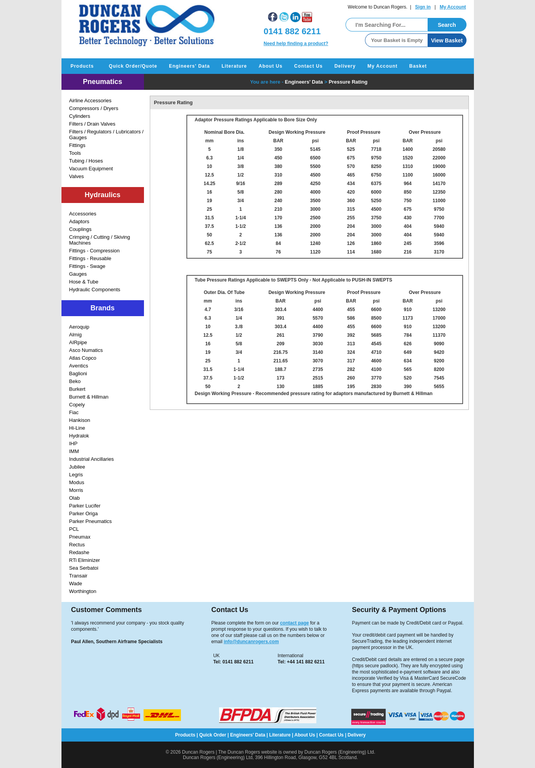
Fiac (74, 412)
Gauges (78, 274)
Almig (75, 335)
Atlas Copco (82, 358)
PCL (74, 529)
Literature (234, 66)
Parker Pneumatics (90, 521)
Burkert (77, 389)
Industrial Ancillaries (91, 459)
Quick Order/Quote (133, 66)
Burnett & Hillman (89, 397)
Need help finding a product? (296, 43)
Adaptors (79, 221)
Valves (76, 176)
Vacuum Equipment (91, 168)
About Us (270, 66)
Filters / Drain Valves (92, 124)
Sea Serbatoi (83, 568)
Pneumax (80, 537)
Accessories (82, 214)
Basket (418, 66)
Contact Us (308, 66)
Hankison (79, 420)
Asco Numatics (86, 350)
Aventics (78, 366)
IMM (74, 451)
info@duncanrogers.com (251, 641)
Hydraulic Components (95, 289)
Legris (76, 475)
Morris (76, 490)
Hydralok (79, 436)
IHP (73, 443)
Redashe (79, 552)
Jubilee (77, 467)
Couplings (80, 229)
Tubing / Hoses (86, 161)
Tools (75, 153)
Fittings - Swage (87, 266)
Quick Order (212, 735)
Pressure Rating (348, 82)
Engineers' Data (189, 66)
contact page (294, 623)
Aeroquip (79, 327)
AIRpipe (78, 342)
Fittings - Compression (94, 251)
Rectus (77, 545)
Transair (78, 576)
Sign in (423, 7)
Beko (75, 381)
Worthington (82, 591)
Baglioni (78, 373)
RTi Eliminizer (84, 560)
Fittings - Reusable (90, 258)
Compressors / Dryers (93, 108)
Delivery (345, 66)
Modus (76, 482)
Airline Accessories (90, 100)
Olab (74, 498)
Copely (77, 405)
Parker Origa (83, 513)
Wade (75, 583)
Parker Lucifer (85, 506)
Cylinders (79, 116)
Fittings (77, 145)
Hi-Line (77, 428)
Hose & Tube (83, 282)
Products (82, 66)
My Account (453, 7)
